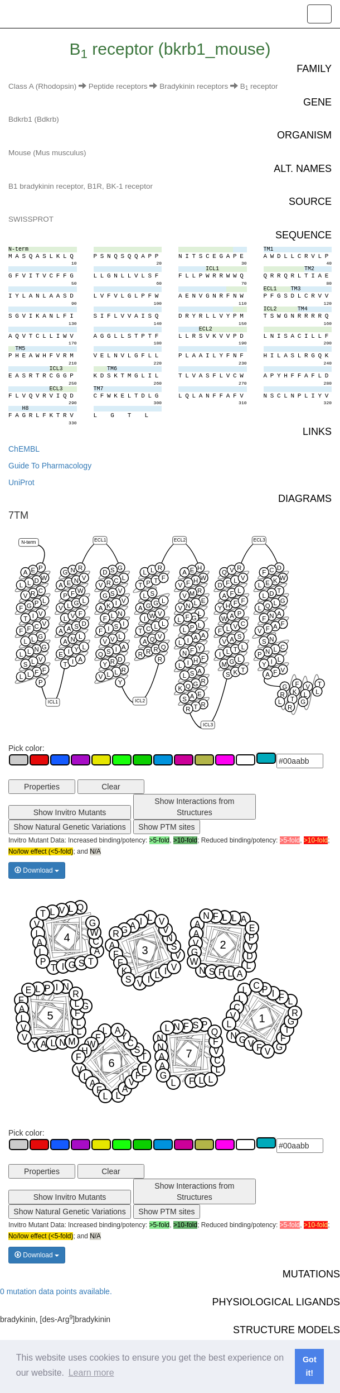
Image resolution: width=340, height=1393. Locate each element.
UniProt (21, 482)
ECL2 (180, 540)
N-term (28, 542)
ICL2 (140, 700)
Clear (110, 786)
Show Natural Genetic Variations (69, 826)
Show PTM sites (166, 826)
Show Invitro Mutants (69, 812)
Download (36, 870)
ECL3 (259, 540)
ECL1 (100, 540)
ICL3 (208, 724)
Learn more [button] (91, 1372)
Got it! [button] (310, 1366)
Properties (42, 786)
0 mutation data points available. (56, 1291)
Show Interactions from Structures (194, 807)
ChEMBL (24, 448)
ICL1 (53, 702)
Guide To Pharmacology (49, 465)
